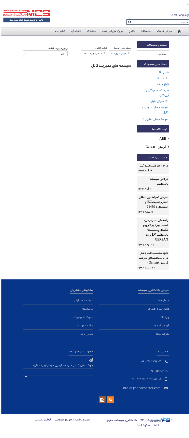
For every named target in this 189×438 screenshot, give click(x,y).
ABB (159, 78)
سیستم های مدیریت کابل (154, 109)
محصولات (144, 31)
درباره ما (162, 300)
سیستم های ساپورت (154, 119)
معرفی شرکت (163, 31)
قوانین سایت (41, 419)
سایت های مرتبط (81, 317)
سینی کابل (155, 101)
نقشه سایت (81, 419)
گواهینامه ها (160, 325)
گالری (130, 31)
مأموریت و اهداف (157, 308)
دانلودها (86, 308)
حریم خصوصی (61, 419)
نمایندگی (75, 31)
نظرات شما (161, 333)
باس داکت (160, 72)
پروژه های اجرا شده (110, 31)
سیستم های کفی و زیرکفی (155, 92)
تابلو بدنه (161, 84)
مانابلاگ (90, 31)
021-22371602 (149, 361)
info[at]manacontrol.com (140, 387)
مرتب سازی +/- (117, 53)
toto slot (186, 4)
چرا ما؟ (163, 317)
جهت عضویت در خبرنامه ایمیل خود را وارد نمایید (61, 365)
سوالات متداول (82, 300)
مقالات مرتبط (84, 325)
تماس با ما (58, 31)
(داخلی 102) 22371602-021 (144, 378)
